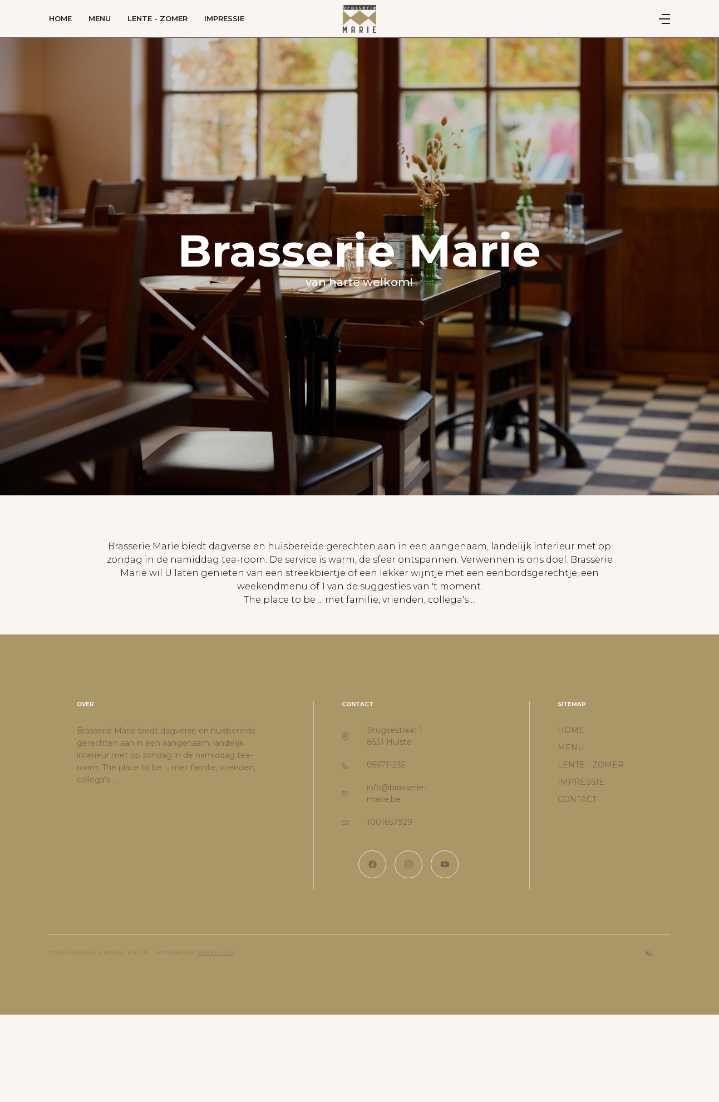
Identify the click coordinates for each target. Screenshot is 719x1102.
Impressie (224, 18)
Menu (99, 18)
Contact (577, 799)
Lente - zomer (157, 18)
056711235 (386, 765)
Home (60, 18)
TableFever (215, 952)
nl (649, 953)
